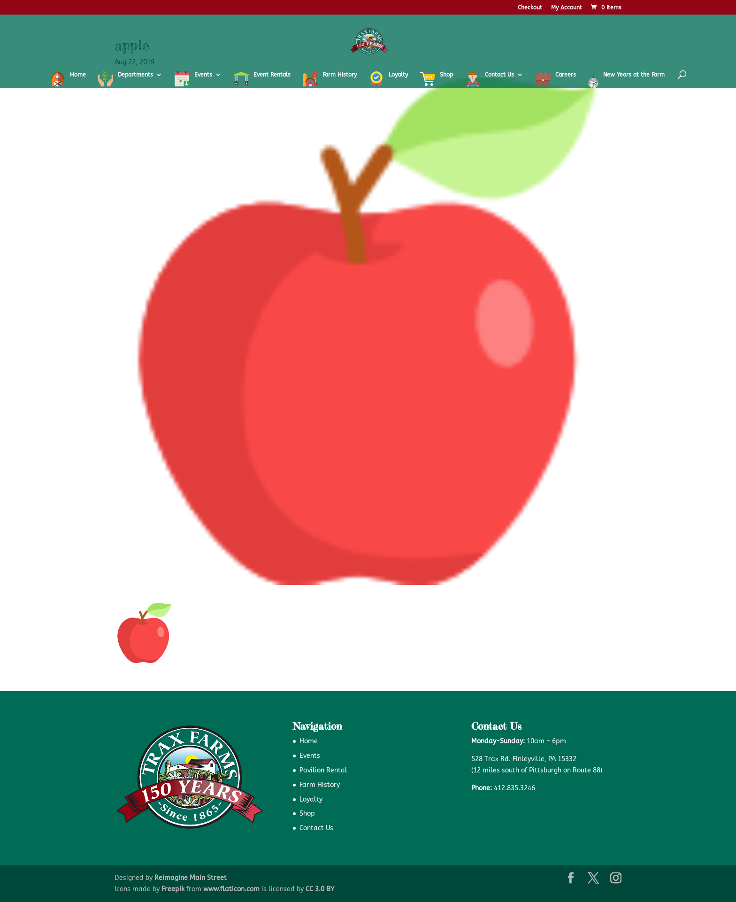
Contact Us (316, 828)
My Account (566, 8)
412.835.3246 (514, 788)
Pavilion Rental (323, 770)
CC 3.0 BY (320, 889)
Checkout (530, 8)
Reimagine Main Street (190, 878)
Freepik (172, 889)
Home (308, 741)
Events (309, 756)
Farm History (319, 785)
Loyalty (310, 799)
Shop (307, 813)
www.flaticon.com (231, 889)
